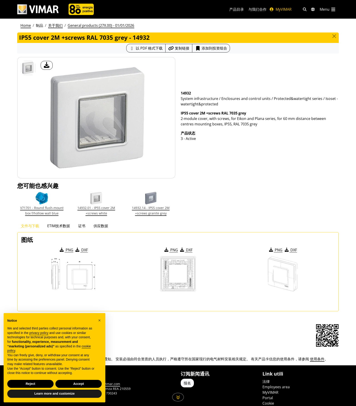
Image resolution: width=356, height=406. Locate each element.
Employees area (276, 386)
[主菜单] (328, 9)
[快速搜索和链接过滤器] (304, 9)
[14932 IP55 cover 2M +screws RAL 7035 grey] (28, 68)
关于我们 (55, 25)
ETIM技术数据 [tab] (58, 225)
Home (25, 25)
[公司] (81, 9)
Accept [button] (78, 384)
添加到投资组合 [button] (211, 48)
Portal (267, 397)
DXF (81, 249)
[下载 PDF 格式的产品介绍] (146, 48)
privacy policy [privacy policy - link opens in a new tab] (38, 333)
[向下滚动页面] (178, 397)
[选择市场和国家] (313, 9)
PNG (66, 249)
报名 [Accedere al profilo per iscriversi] (187, 383)
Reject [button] (30, 384)
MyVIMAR (280, 9)
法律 (266, 381)
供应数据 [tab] (101, 225)
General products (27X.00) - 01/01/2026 (101, 25)
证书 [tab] (81, 225)
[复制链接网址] (178, 48)
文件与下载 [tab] (30, 225)
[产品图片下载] (47, 65)
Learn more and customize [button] (54, 393)
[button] (99, 320)
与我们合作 (257, 9)
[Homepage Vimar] (38, 9)
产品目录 (236, 9)
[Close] (334, 36)
